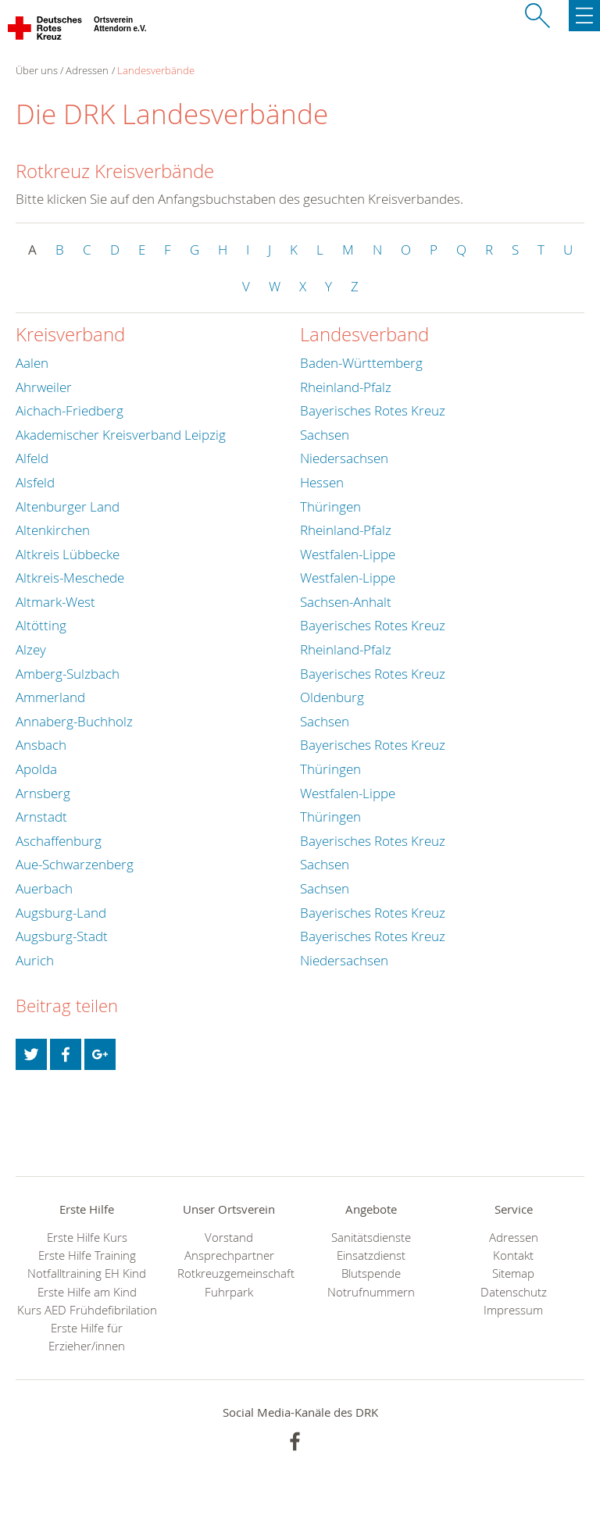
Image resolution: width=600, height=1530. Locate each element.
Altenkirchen (53, 530)
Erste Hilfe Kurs (87, 1237)
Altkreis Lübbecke (68, 554)
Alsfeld (35, 482)
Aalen (32, 363)
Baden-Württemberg (361, 363)
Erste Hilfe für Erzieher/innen (86, 1337)
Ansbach (41, 745)
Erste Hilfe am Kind (87, 1292)
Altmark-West (55, 602)
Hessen (322, 482)
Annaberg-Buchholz (74, 721)
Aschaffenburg (59, 841)
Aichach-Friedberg (69, 410)
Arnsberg (43, 793)
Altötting (41, 625)
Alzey (31, 649)
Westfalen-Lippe (347, 554)
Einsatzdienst (371, 1255)
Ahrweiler (44, 387)
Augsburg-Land (61, 913)
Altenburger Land (68, 506)
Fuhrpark (229, 1292)
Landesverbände (156, 70)
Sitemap (513, 1273)
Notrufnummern (371, 1292)
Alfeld (32, 458)
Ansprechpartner (229, 1255)
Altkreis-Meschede (70, 578)
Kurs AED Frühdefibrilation (87, 1310)
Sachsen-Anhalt (345, 602)
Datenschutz (513, 1292)
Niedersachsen (344, 458)
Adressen (87, 70)
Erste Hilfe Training (87, 1255)
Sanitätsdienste (371, 1237)
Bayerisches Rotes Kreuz (372, 410)
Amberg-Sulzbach (68, 674)
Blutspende (371, 1273)
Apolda (36, 769)
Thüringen (330, 506)
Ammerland (50, 697)
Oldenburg (332, 697)
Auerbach (44, 888)
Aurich (35, 960)
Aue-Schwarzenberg (75, 864)
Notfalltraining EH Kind (86, 1273)
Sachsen (324, 435)
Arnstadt (41, 817)
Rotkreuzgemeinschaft (228, 1273)
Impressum (513, 1310)
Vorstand (229, 1237)
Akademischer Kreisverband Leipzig (121, 435)
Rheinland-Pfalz (345, 387)
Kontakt (513, 1255)
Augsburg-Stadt (62, 936)
